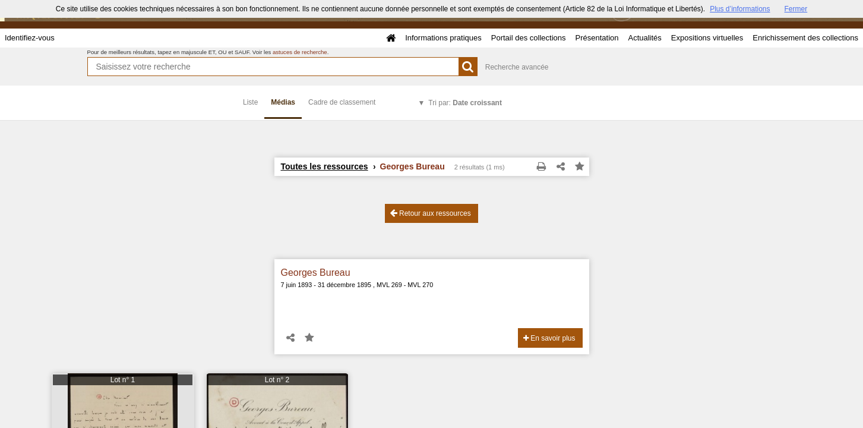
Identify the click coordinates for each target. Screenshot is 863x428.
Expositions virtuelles (707, 37)
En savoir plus (549, 338)
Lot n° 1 (122, 380)
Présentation (596, 37)
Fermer (796, 9)
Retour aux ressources (430, 213)
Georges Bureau (315, 273)
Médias (283, 102)
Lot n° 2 (277, 380)
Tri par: (465, 103)
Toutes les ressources (324, 166)
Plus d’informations (740, 9)
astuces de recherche (300, 52)
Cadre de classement (341, 102)
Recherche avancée (517, 67)
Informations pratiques (443, 37)
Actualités (644, 37)
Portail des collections (528, 37)
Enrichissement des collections (805, 37)
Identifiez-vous (30, 37)
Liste (250, 102)
